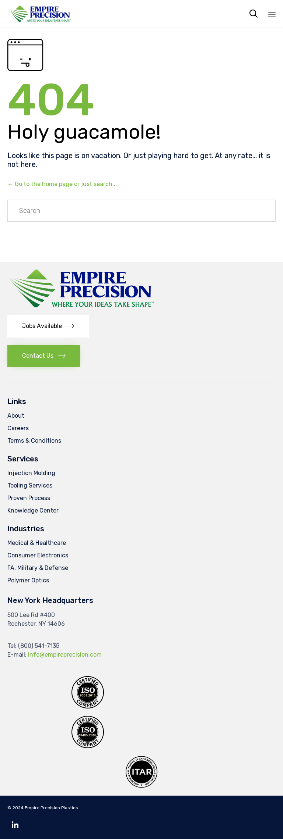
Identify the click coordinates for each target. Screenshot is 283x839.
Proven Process (28, 498)
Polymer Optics (28, 580)
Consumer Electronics (37, 555)
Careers (18, 428)
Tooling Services (29, 485)
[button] (48, 326)
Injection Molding (31, 473)
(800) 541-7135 (38, 645)
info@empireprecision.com (65, 654)
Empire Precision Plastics (51, 807)
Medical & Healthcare (36, 542)
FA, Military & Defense (37, 567)
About (15, 415)
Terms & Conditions (34, 440)
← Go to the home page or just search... (62, 184)
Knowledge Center (33, 510)
